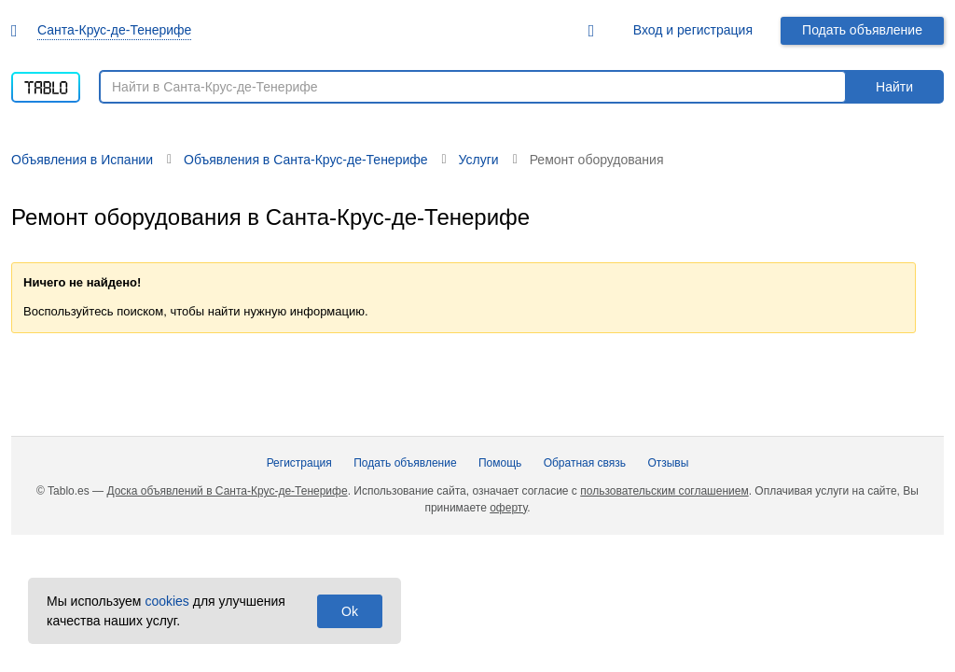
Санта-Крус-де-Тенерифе (114, 29)
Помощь (499, 462)
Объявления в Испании (82, 159)
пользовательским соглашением (664, 490)
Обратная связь (585, 462)
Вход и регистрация (693, 29)
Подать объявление (862, 29)
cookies (166, 601)
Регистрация (299, 462)
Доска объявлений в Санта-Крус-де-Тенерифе (226, 490)
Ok (349, 611)
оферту (508, 507)
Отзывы (667, 462)
